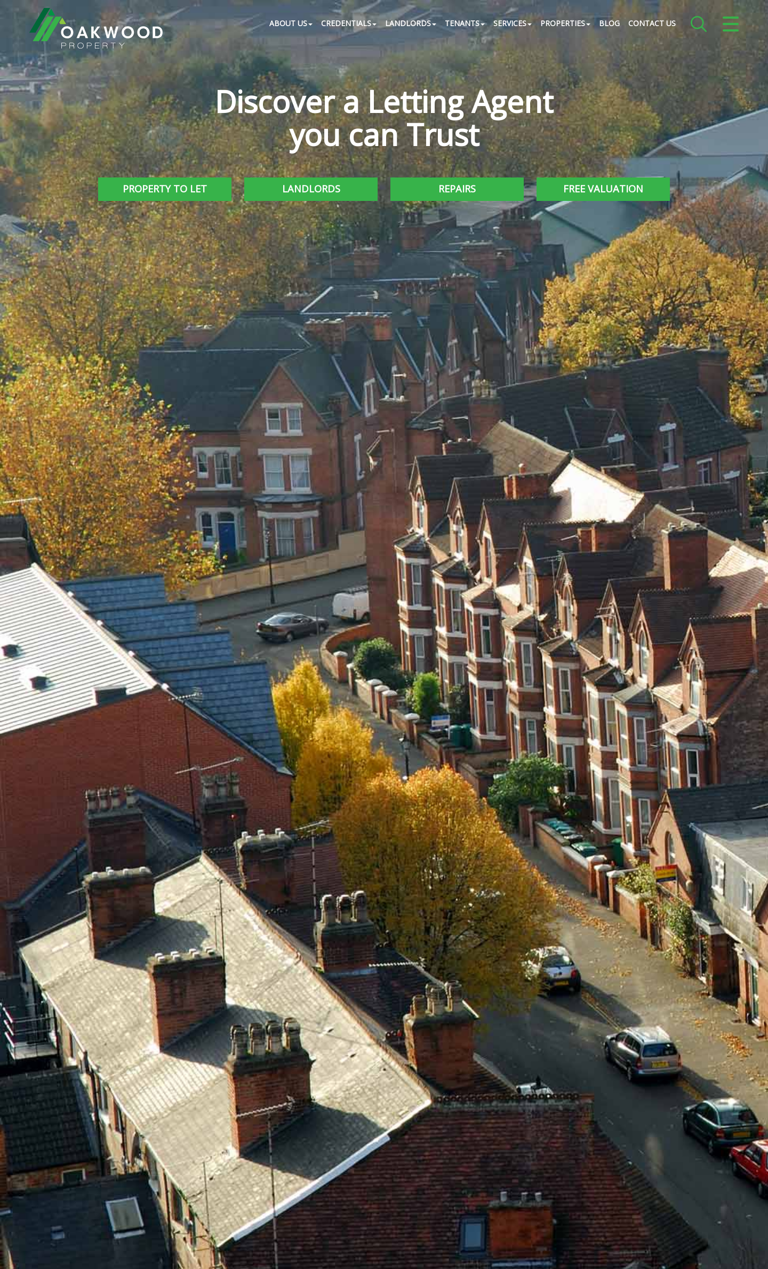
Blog (609, 24)
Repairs (457, 188)
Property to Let (165, 188)
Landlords (311, 188)
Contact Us (652, 24)
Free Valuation (603, 188)
